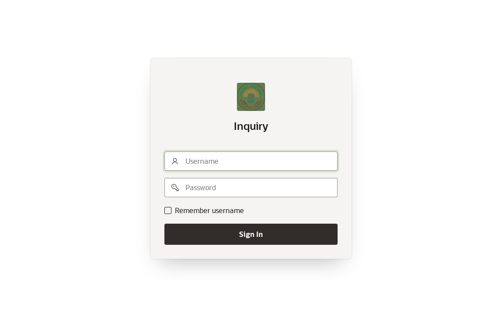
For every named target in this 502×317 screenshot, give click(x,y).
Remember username (209, 210)
